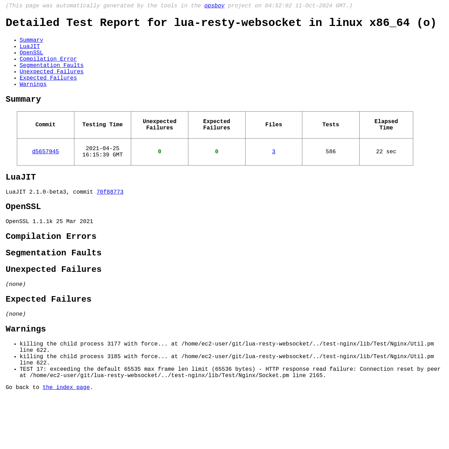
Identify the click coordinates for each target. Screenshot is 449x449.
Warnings (33, 98)
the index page (66, 439)
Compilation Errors (51, 267)
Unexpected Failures (51, 83)
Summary (31, 44)
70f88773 (109, 217)
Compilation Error (48, 68)
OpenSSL (31, 60)
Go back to (24, 439)
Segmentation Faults (51, 75)
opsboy (214, 7)
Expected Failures (48, 91)
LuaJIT (30, 52)
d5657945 (45, 173)
